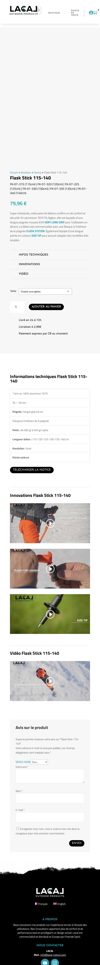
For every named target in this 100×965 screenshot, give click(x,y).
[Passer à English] (59, 904)
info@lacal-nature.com (53, 955)
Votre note (23, 761)
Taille (13, 291)
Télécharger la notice (32, 470)
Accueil (14, 172)
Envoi (77, 843)
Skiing (37, 172)
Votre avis (22, 767)
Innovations (29, 264)
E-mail (20, 810)
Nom (19, 791)
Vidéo (23, 274)
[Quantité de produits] (17, 307)
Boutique (26, 172)
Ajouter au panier (46, 306)
